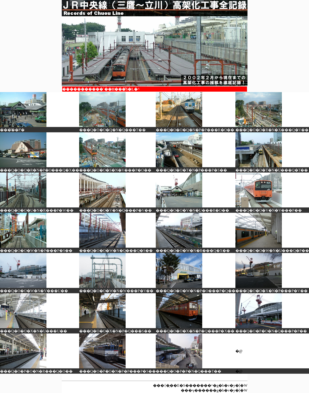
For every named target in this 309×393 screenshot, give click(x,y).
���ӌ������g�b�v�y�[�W (214, 390)
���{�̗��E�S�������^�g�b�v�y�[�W (200, 385)
